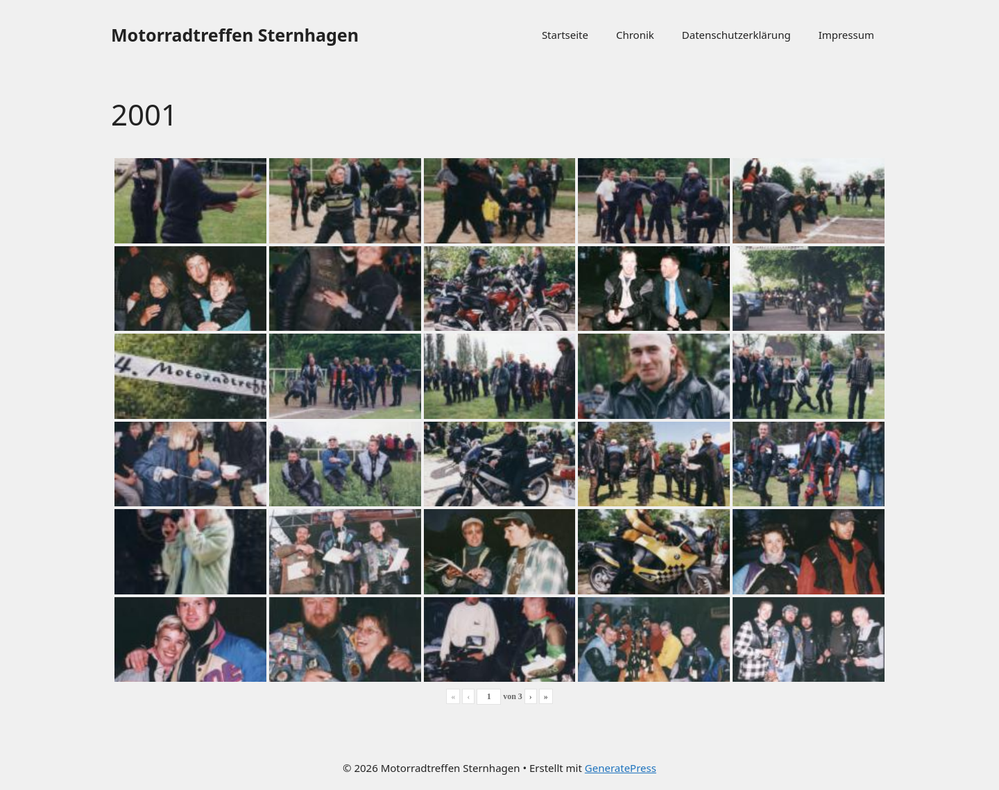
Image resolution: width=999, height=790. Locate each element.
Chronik (635, 35)
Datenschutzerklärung (736, 35)
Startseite (565, 35)
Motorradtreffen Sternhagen (235, 34)
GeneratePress (620, 768)
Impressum (846, 35)
